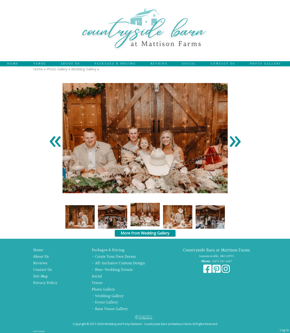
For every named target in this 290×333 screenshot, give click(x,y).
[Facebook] (207, 271)
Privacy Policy (45, 283)
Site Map (40, 276)
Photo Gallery (265, 63)
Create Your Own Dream (115, 257)
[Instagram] (226, 271)
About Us (70, 63)
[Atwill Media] (145, 317)
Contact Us (223, 63)
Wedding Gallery (83, 69)
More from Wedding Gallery (145, 233)
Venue (39, 63)
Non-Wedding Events (114, 270)
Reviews (159, 63)
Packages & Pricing (115, 63)
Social (189, 63)
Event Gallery (106, 302)
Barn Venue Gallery (111, 309)
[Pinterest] (217, 271)
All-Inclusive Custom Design (120, 263)
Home (13, 63)
